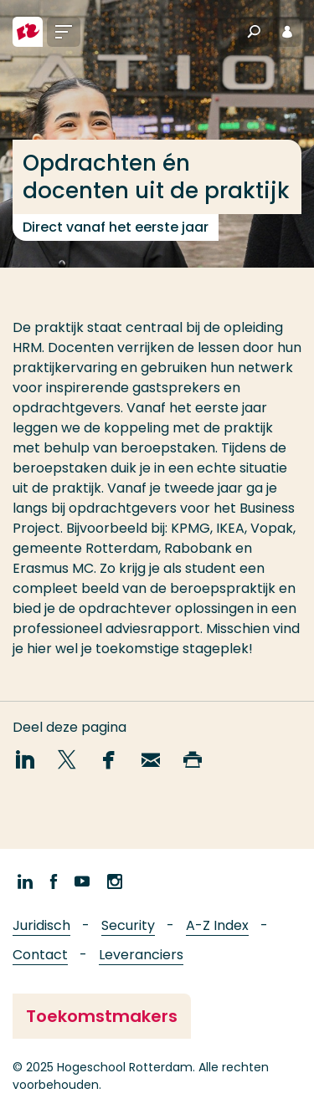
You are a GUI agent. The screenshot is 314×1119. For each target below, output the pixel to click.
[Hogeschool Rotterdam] (28, 32)
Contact (40, 954)
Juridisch (41, 925)
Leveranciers (141, 954)
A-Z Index (217, 925)
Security (128, 925)
